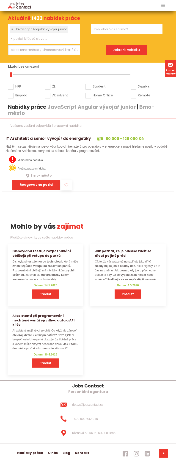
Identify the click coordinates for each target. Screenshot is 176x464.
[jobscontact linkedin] (147, 453)
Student (99, 86)
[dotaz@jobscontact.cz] (88, 404)
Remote (144, 95)
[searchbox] (41, 38)
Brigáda (21, 95)
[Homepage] (19, 5)
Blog (66, 453)
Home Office (103, 95)
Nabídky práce (30, 453)
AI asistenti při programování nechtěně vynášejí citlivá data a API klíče (43, 320)
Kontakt (82, 453)
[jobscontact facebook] (125, 453)
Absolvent (60, 95)
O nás (53, 453)
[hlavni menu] (163, 5)
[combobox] (44, 34)
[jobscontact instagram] (136, 453)
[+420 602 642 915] (88, 418)
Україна (143, 86)
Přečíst (45, 294)
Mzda (12, 66)
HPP (18, 86)
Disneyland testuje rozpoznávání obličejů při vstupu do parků (41, 253)
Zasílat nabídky (170, 68)
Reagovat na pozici (36, 184)
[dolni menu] (163, 453)
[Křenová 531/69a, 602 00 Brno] (88, 432)
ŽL (53, 86)
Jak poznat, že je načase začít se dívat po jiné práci (123, 253)
